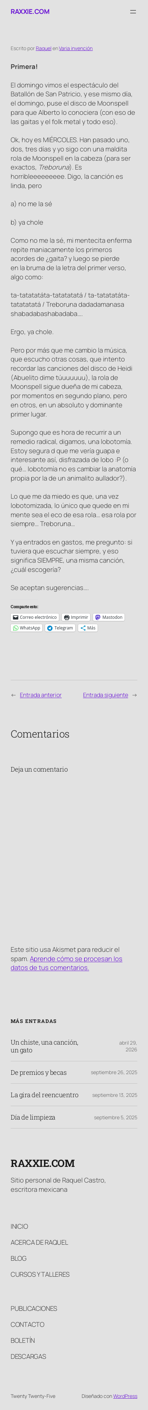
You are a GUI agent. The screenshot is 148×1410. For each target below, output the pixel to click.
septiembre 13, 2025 (114, 1095)
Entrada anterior (41, 695)
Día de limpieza (33, 1117)
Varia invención (76, 48)
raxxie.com (30, 11)
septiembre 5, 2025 (115, 1117)
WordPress (125, 1396)
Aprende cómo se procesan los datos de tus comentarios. (66, 963)
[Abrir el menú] (133, 11)
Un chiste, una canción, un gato (44, 1046)
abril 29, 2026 (128, 1046)
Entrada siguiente (105, 695)
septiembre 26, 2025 (114, 1072)
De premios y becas (38, 1072)
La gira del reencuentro (44, 1095)
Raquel (43, 48)
